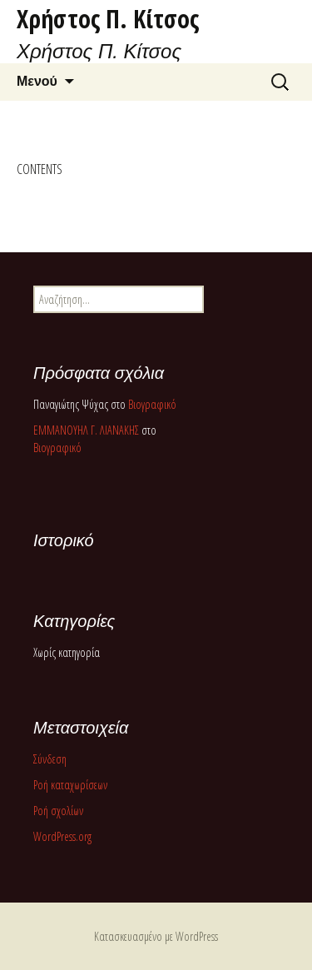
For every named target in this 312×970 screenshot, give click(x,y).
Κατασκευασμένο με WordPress (156, 936)
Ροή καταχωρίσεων (70, 785)
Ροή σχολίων (58, 810)
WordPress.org (62, 836)
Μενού (37, 81)
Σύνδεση (50, 759)
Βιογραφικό (152, 404)
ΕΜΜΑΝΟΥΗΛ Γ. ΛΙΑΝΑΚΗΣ (86, 430)
